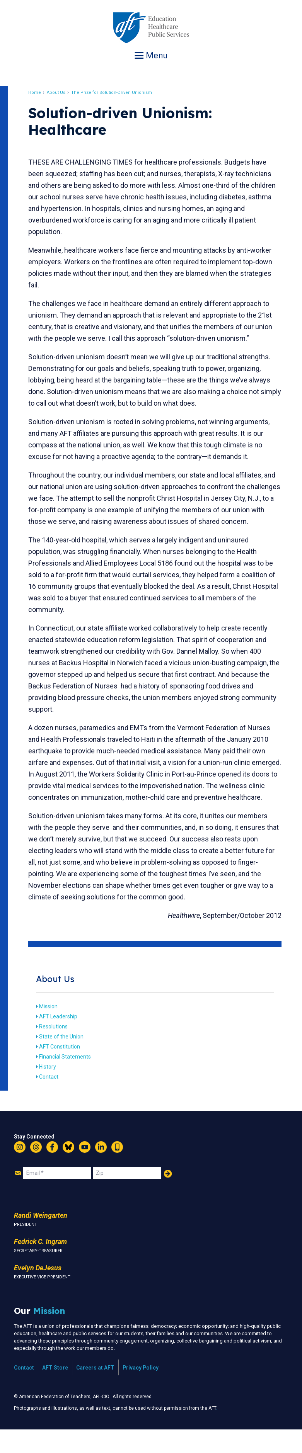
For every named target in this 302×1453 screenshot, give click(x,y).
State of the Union (67, 1060)
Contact (54, 1100)
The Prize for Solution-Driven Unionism (117, 92)
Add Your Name (168, 1197)
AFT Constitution (65, 1070)
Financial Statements (71, 1080)
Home (40, 92)
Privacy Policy (141, 1391)
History (53, 1090)
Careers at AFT (95, 1391)
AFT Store (55, 1391)
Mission (54, 1029)
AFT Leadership (64, 1040)
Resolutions (59, 1050)
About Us (62, 92)
